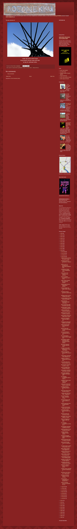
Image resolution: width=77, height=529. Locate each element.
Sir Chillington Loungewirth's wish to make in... (65, 377)
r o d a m (67, 113)
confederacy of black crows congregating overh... (65, 270)
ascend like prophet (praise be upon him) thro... (65, 410)
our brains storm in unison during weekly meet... (66, 446)
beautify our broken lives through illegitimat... (66, 460)
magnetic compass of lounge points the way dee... (66, 359)
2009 (61, 510)
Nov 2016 (63, 253)
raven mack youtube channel (65, 77)
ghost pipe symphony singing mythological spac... (65, 373)
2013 (61, 503)
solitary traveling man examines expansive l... (66, 311)
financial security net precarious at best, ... (65, 414)
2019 (61, 245)
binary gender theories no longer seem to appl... (66, 316)
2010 (61, 508)
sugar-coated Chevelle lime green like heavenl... (65, 281)
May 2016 (63, 491)
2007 (61, 513)
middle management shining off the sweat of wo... (66, 352)
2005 (61, 517)
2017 (61, 248)
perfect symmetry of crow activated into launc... (66, 430)
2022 (61, 240)
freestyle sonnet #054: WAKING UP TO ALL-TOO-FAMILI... (66, 349)
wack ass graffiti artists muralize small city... (65, 368)
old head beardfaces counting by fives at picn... (65, 333)
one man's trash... (29, 67)
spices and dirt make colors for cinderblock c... (65, 443)
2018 (61, 246)
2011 (61, 507)
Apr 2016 (63, 493)
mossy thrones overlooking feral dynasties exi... (65, 479)
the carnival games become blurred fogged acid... (66, 336)
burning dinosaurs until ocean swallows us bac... (65, 400)
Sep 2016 (63, 256)
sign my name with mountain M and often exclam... (66, 329)
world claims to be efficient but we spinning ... (64, 274)
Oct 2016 (63, 254)
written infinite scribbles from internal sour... (65, 455)
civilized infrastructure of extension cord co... (65, 452)
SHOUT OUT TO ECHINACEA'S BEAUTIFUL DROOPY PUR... (66, 266)
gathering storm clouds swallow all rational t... (66, 313)
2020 (61, 243)
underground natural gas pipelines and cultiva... (66, 322)
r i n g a (67, 84)
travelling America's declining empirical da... (65, 387)
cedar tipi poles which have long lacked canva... (65, 325)
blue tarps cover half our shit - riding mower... (65, 473)
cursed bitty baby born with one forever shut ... (66, 363)
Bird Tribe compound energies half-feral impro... (65, 345)
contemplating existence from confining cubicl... (66, 457)
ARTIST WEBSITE (9, 16)
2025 (61, 235)
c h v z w (67, 135)
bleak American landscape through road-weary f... (65, 302)
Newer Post (8, 76)
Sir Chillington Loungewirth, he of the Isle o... (66, 423)
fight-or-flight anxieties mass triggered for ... (65, 449)
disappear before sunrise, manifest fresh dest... (66, 296)
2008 (61, 512)
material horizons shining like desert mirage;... (66, 259)
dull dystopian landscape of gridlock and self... (66, 427)
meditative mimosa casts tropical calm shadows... (66, 381)
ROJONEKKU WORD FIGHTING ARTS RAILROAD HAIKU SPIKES (65, 341)
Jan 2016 (63, 498)
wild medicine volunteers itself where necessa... (66, 371)
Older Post (52, 76)
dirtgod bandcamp (63, 75)
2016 (61, 250)
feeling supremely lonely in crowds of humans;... (66, 440)
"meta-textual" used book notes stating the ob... (66, 356)
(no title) (67, 94)
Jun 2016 (63, 490)
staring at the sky (36, 67)
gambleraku (20, 67)
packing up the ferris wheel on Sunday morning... (65, 476)
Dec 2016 (63, 251)
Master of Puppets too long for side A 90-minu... (65, 420)
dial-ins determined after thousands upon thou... (66, 305)
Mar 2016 (63, 495)
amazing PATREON (57, 15)
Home (30, 76)
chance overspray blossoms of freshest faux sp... (65, 483)
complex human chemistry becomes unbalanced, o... (66, 469)
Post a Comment (11, 73)
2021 (61, 241)
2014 (61, 502)
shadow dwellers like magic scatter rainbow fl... (66, 289)
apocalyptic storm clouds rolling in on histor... (66, 417)
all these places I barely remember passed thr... (66, 308)
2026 (61, 233)
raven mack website (64, 70)
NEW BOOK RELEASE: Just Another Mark (68, 124)
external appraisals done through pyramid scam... (66, 404)
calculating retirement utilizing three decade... (66, 463)
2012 (61, 505)
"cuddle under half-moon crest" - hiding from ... (66, 394)
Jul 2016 (63, 488)
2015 (61, 500)
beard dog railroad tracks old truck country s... (66, 391)
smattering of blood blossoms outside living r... (66, 292)
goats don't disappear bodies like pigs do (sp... (65, 319)
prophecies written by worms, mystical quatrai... (65, 465)
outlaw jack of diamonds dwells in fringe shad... (66, 385)
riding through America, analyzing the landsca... (65, 285)
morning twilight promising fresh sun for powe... (66, 299)
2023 (61, 238)
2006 (61, 515)
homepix (24, 67)
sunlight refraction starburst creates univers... (65, 433)
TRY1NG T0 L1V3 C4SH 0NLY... (68, 104)
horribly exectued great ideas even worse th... (66, 408)
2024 (61, 236)
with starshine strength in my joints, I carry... (66, 365)
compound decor (15, 67)
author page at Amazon (64, 78)
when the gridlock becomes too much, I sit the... (65, 277)
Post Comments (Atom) (15, 78)
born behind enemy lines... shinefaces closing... (65, 397)
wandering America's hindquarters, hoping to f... (66, 261)
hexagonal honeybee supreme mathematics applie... (66, 436)
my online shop (63, 71)
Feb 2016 (63, 496)
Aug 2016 (63, 486)
